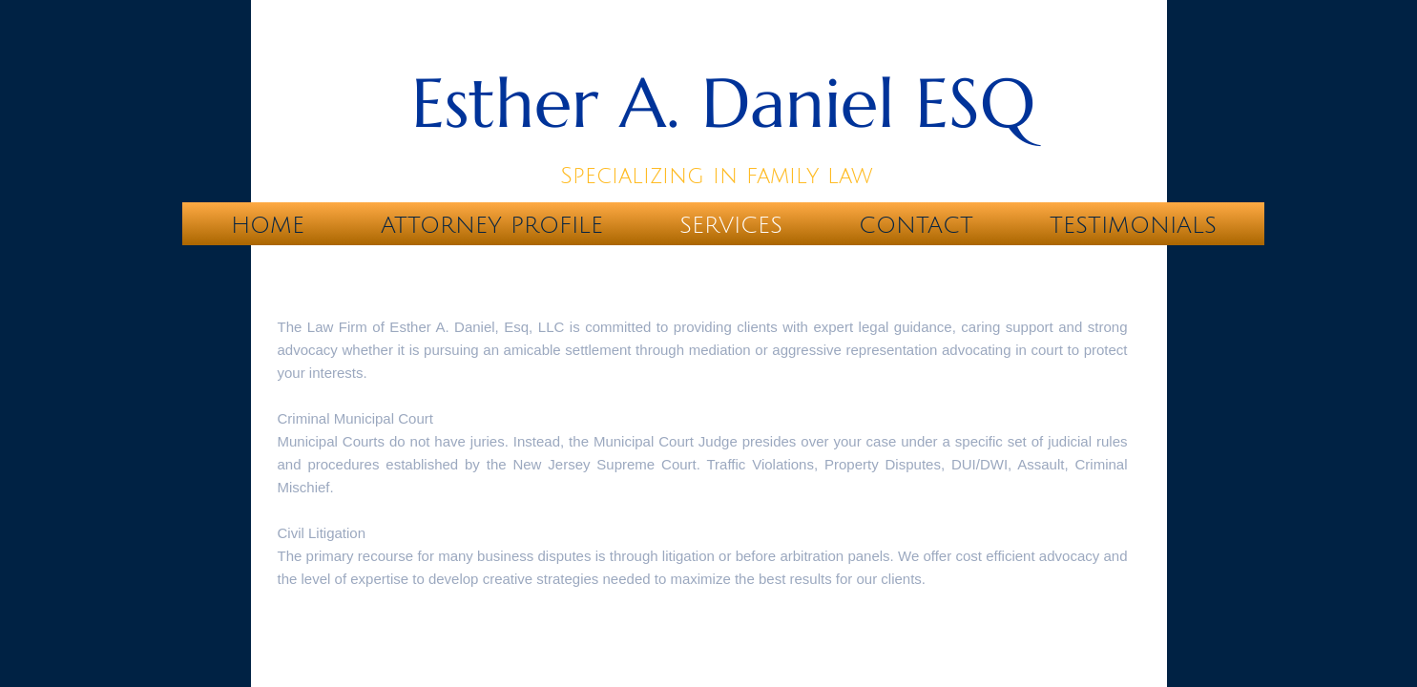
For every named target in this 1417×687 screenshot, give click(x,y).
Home (267, 225)
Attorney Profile (492, 225)
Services (730, 225)
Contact (916, 225)
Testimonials (1133, 225)
